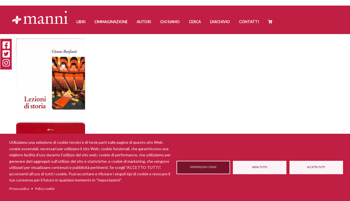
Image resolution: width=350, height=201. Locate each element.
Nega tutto (259, 167)
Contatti (249, 22)
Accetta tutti (316, 167)
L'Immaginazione (111, 22)
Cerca (195, 22)
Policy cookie (45, 188)
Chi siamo (170, 22)
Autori (144, 22)
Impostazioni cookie (203, 167)
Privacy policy (19, 188)
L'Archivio (220, 22)
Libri (80, 22)
